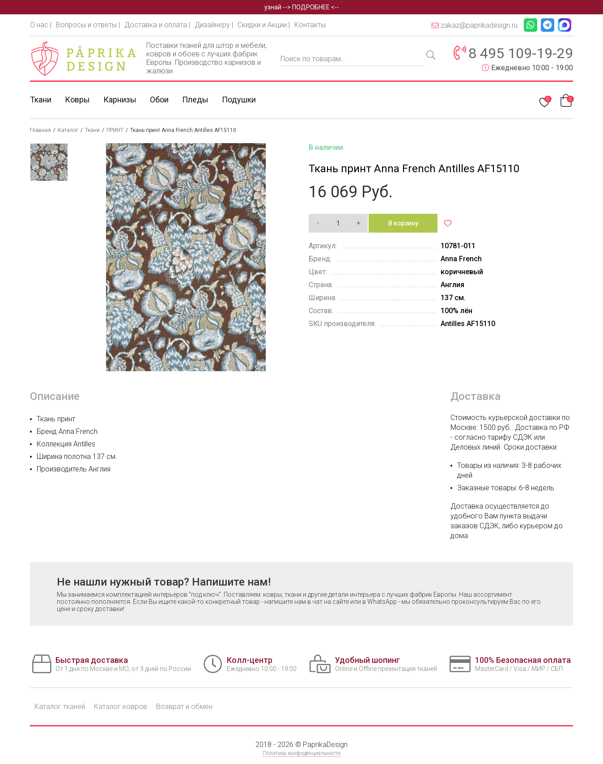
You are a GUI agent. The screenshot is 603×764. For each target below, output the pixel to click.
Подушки (239, 99)
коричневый (462, 271)
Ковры (77, 99)
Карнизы (119, 99)
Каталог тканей (59, 706)
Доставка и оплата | (157, 25)
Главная (40, 130)
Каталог (68, 130)
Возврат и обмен (184, 706)
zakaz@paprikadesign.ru (475, 25)
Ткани (40, 99)
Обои (159, 99)
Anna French (461, 259)
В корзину (403, 223)
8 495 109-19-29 (520, 53)
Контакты (310, 25)
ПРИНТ (114, 130)
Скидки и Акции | (264, 25)
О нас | (40, 25)
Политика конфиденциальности (301, 753)
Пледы (195, 99)
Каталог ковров (120, 706)
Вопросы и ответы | (88, 25)
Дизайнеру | (214, 25)
